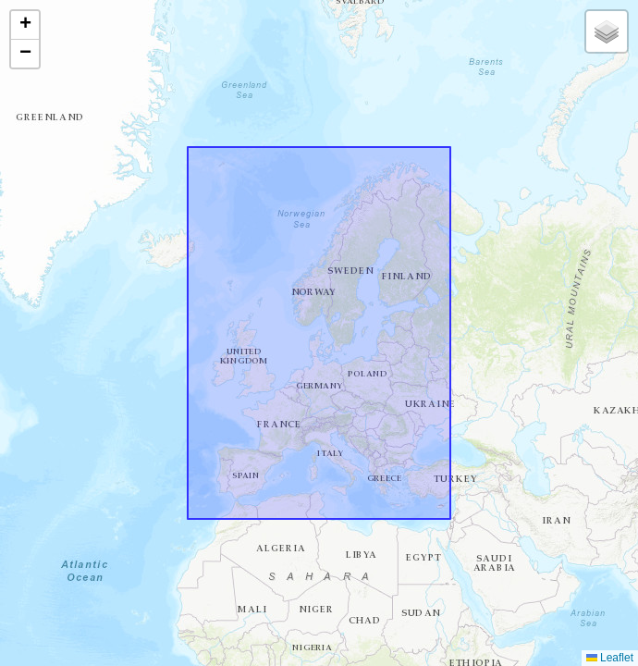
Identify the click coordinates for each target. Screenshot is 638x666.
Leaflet (609, 657)
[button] (25, 25)
